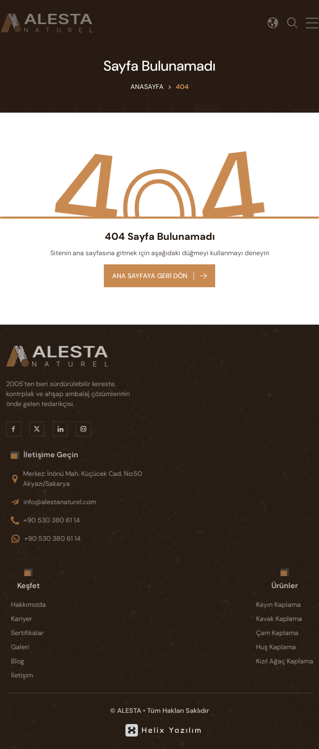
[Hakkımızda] (32, 605)
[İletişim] (32, 675)
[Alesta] (70, 356)
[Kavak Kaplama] (288, 619)
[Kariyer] (32, 619)
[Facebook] (9, 428)
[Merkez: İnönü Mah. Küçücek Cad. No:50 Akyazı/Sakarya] (87, 479)
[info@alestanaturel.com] (87, 502)
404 (182, 86)
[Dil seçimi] (275, 23)
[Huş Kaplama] (288, 647)
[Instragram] (79, 428)
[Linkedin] (56, 428)
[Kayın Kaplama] (288, 605)
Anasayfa (147, 86)
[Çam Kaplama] (288, 633)
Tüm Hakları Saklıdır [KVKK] (178, 710)
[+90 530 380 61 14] (87, 520)
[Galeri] (32, 647)
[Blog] (32, 661)
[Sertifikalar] (32, 633)
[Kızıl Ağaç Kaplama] (288, 661)
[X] (33, 428)
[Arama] (295, 23)
